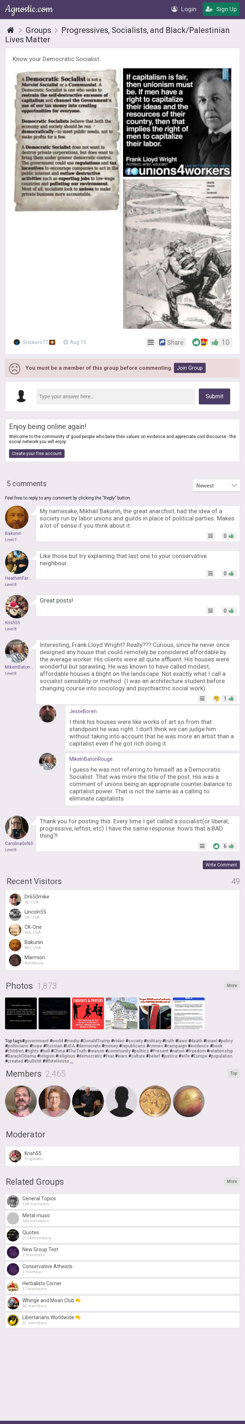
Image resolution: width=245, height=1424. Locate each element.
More (232, 985)
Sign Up (221, 9)
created (15, 1061)
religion (47, 1056)
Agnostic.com (29, 9)
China (59, 1051)
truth (169, 1040)
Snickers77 (34, 342)
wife (185, 1056)
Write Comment (221, 864)
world (57, 1040)
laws (182, 1040)
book (217, 1045)
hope (37, 1045)
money (111, 1045)
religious (66, 1056)
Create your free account (37, 453)
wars (122, 1056)
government (37, 1040)
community (119, 1051)
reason (97, 1051)
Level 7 (11, 540)
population (221, 1056)
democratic (90, 1056)
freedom (197, 1051)
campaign (177, 1045)
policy (227, 1040)
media (73, 1040)
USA (70, 1045)
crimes (156, 1045)
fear (110, 1056)
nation (178, 1051)
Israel (211, 1040)
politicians (18, 1045)
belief (154, 1056)
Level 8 (11, 585)
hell (46, 1051)
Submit (214, 396)
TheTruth (78, 1051)
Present (161, 1051)
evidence (200, 1045)
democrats (90, 1045)
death (196, 1040)
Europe (200, 1056)
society (135, 1040)
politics (141, 1051)
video (119, 1040)
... (72, 1061)
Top (233, 1073)
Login (183, 9)
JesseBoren (83, 711)
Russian (54, 1045)
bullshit (34, 1061)
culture (138, 1056)
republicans (133, 1045)
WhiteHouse (57, 1061)
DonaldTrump (96, 1040)
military (153, 1040)
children (16, 1051)
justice (171, 1056)
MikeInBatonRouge (91, 759)
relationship (221, 1051)
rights (33, 1051)
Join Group (190, 368)
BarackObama (22, 1056)
